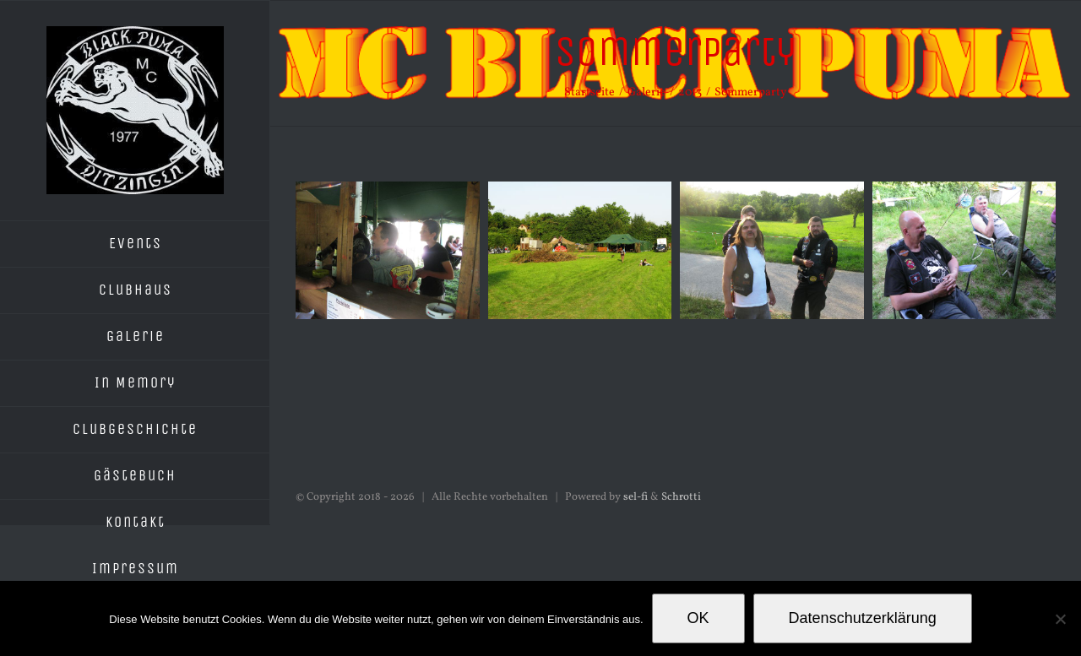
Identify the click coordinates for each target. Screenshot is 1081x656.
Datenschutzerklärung (863, 618)
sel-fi (635, 497)
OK (698, 618)
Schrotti (681, 497)
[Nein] (1059, 618)
